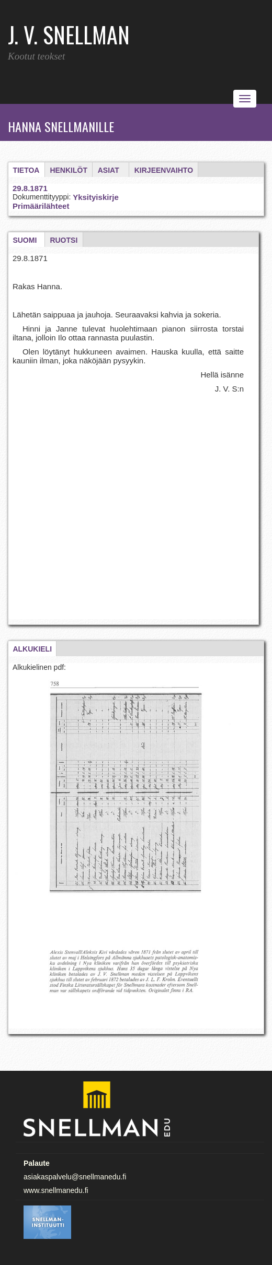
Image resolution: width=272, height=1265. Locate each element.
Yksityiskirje (96, 197)
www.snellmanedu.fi (56, 1190)
